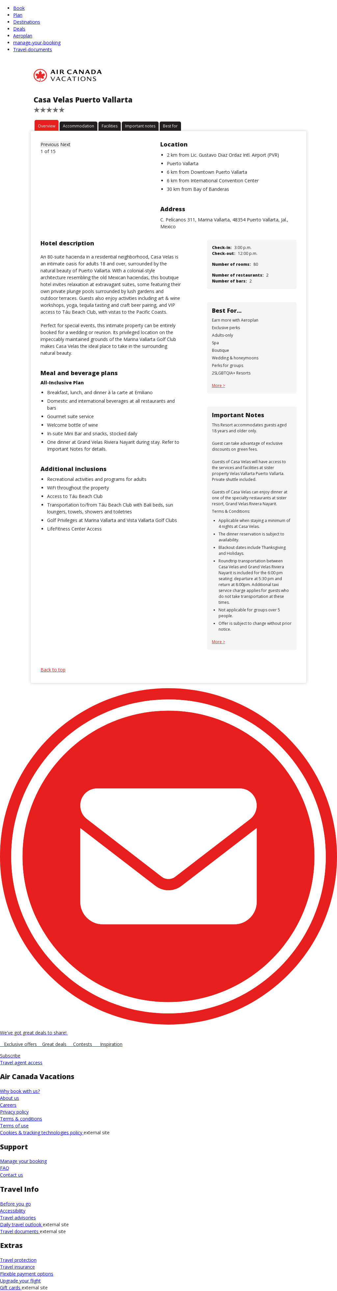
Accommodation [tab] (78, 126)
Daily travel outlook (21, 1224)
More (217, 385)
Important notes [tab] (140, 126)
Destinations (26, 22)
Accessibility (12, 1211)
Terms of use (14, 1125)
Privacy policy (14, 1112)
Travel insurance (17, 1267)
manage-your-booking (37, 42)
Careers (8, 1105)
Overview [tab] (46, 126)
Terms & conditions (21, 1119)
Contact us (11, 1175)
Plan (17, 15)
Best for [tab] (170, 126)
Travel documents (20, 1231)
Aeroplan (22, 36)
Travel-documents (32, 49)
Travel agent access (21, 1062)
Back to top (52, 670)
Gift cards (11, 1287)
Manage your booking (23, 1161)
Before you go (15, 1204)
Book (19, 8)
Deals (19, 29)
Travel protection (18, 1260)
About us (9, 1098)
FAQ (4, 1168)
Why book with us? (20, 1091)
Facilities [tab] (109, 126)
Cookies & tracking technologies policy (42, 1132)
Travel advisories (18, 1217)
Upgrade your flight (20, 1281)
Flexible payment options (26, 1274)
